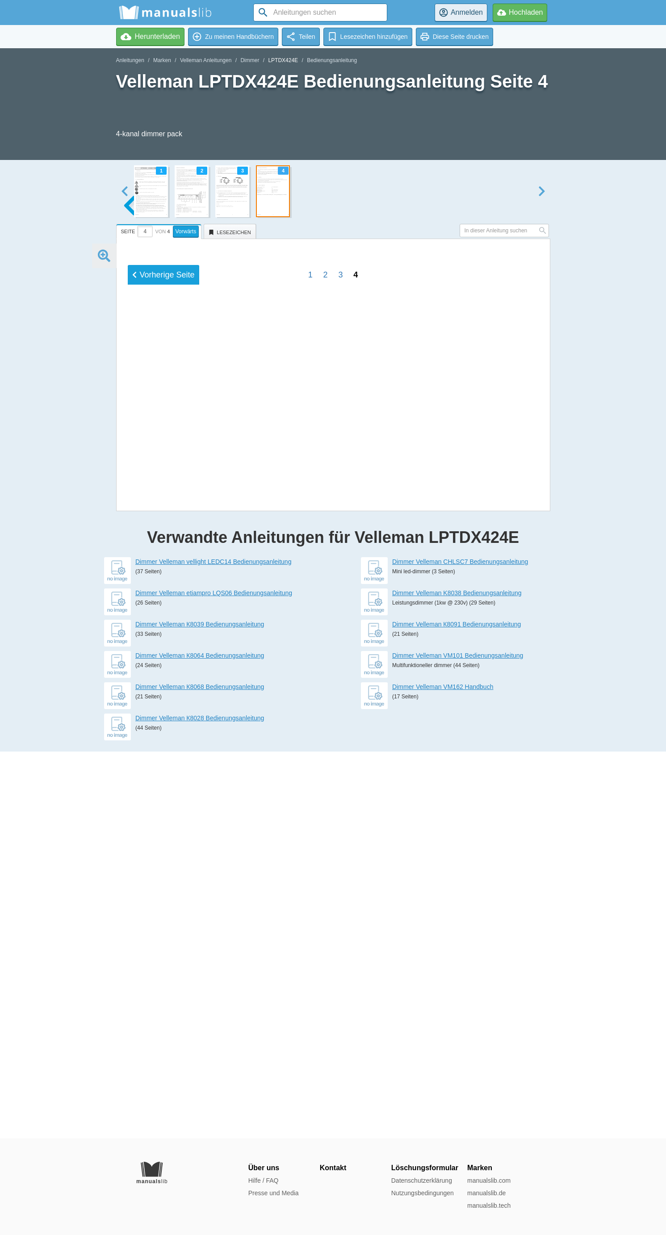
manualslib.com (489, 1180)
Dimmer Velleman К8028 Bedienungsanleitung (199, 1105)
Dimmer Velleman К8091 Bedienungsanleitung (456, 1011)
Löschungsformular (424, 1168)
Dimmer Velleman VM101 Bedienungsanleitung (457, 1042)
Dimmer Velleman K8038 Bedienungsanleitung (457, 979)
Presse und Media (273, 1193)
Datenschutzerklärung (421, 1180)
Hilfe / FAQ (263, 1180)
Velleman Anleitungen (205, 60)
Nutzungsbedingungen (422, 1193)
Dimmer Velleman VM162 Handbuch (442, 1073)
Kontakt (333, 1168)
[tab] (160, 230)
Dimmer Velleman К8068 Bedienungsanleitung (199, 1073)
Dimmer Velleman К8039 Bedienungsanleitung (199, 1011)
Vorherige (163, 840)
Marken (162, 60)
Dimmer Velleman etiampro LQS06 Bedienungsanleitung (213, 979)
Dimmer (249, 60)
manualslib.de (486, 1193)
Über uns (263, 1168)
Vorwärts (186, 231)
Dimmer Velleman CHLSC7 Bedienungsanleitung (460, 948)
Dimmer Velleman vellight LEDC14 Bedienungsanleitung (213, 948)
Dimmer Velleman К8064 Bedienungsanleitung (199, 1042)
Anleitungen (130, 60)
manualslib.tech (489, 1205)
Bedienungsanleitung (332, 60)
